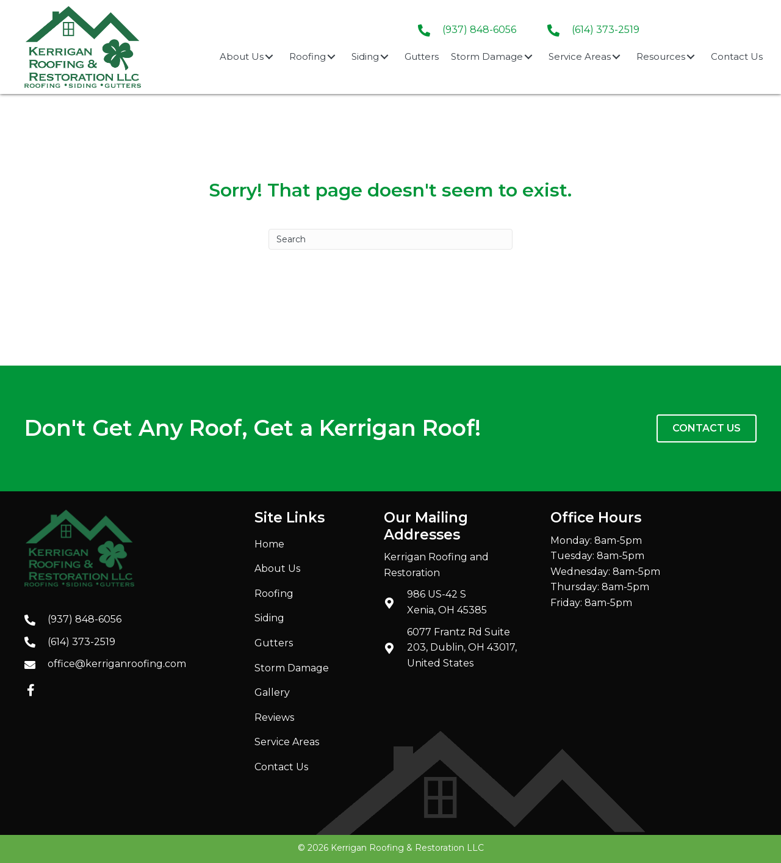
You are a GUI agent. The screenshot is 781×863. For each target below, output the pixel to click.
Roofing (273, 593)
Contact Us (281, 767)
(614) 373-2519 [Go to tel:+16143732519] (605, 29)
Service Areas (286, 742)
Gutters (273, 643)
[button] (269, 57)
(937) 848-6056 (479, 29)
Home (269, 544)
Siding (269, 618)
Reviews (274, 717)
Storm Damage (291, 668)
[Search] (390, 239)
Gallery (272, 692)
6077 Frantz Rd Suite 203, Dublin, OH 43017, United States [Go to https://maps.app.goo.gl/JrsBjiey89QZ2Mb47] (462, 647)
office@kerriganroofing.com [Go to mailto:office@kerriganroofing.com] (117, 664)
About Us (277, 568)
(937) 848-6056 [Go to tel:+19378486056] (84, 619)
